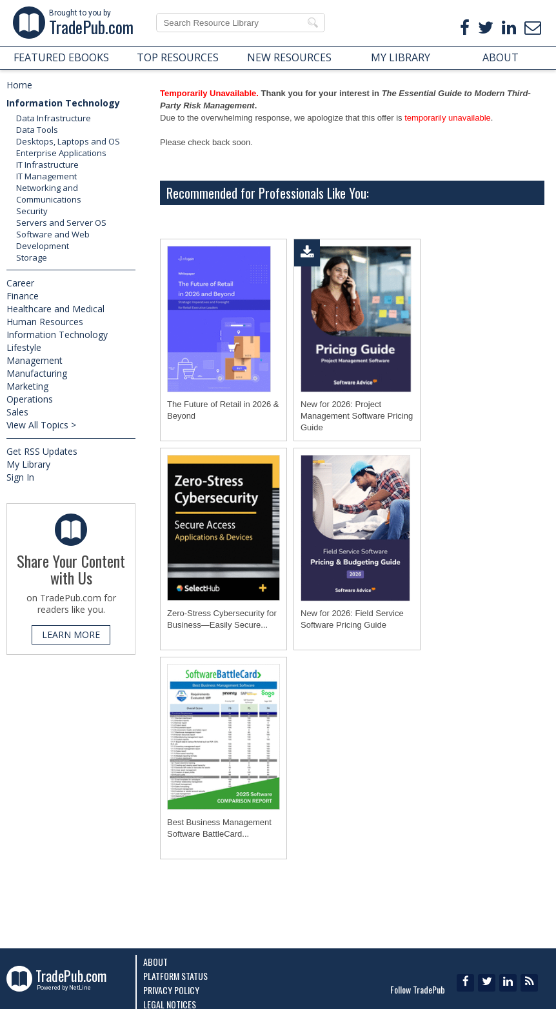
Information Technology (63, 103)
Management (34, 360)
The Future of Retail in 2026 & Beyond (223, 410)
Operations (29, 399)
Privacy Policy (171, 990)
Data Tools (37, 129)
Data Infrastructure (53, 118)
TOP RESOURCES (178, 57)
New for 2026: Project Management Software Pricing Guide (357, 415)
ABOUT (500, 57)
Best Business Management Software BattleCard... (219, 828)
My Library (28, 464)
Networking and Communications (48, 193)
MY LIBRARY (400, 57)
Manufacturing (36, 373)
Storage (31, 257)
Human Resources (44, 321)
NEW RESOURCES (289, 57)
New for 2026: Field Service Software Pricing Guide (352, 619)
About (155, 961)
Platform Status (175, 976)
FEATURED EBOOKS (61, 57)
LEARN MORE (71, 634)
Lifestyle (23, 347)
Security (32, 211)
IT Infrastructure (47, 164)
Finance (22, 296)
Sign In (20, 477)
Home (19, 85)
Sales (17, 412)
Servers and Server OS (61, 222)
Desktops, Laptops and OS (68, 141)
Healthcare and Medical (55, 309)
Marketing (27, 386)
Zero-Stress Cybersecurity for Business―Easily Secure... (222, 619)
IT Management (46, 176)
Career (20, 283)
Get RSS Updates (41, 451)
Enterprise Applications (61, 153)
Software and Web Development (53, 240)
